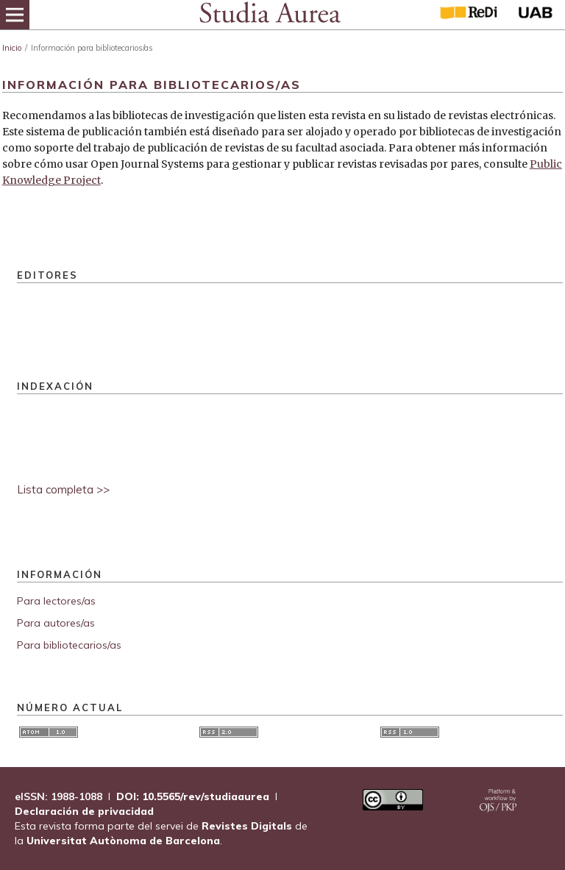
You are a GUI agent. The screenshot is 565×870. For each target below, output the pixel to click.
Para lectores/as (56, 600)
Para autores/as (56, 623)
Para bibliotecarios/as (69, 645)
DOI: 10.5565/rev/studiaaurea (192, 796)
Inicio (11, 47)
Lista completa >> (63, 489)
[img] (269, 14)
